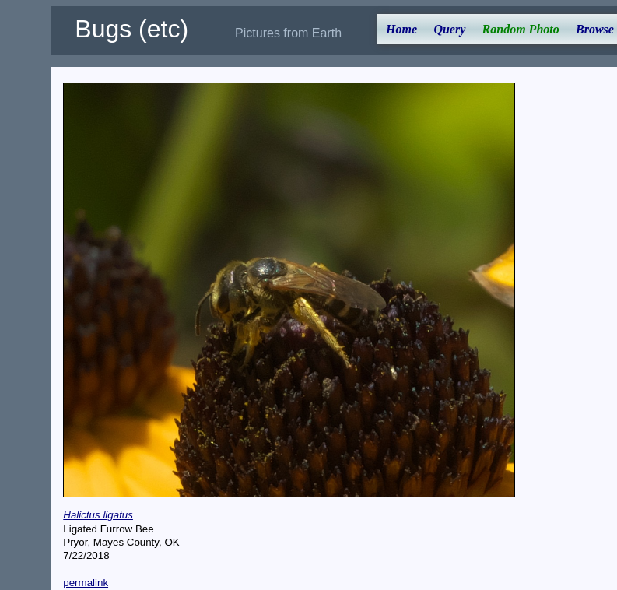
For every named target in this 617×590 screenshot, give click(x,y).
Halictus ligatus (98, 515)
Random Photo (520, 29)
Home (401, 29)
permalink (85, 582)
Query (449, 29)
